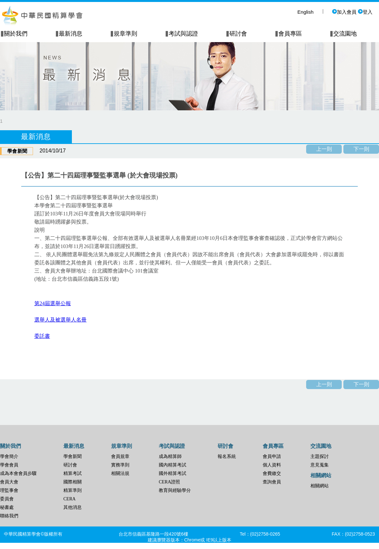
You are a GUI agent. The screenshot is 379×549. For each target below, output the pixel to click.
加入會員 (344, 12)
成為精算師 (170, 456)
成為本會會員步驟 (18, 473)
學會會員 (9, 465)
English (305, 12)
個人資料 (272, 465)
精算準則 (72, 490)
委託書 (42, 336)
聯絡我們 (9, 515)
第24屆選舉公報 (52, 303)
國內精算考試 (172, 465)
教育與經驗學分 (175, 490)
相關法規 (120, 473)
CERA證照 (169, 481)
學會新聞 (72, 456)
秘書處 (7, 507)
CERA (69, 498)
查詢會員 (272, 481)
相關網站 (319, 485)
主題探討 (319, 456)
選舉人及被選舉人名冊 (60, 319)
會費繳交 (272, 473)
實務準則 (120, 465)
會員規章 (120, 456)
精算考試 (72, 473)
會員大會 (9, 481)
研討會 (70, 465)
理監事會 (9, 490)
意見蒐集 (319, 465)
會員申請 (272, 456)
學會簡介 (9, 456)
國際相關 (72, 481)
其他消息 (72, 507)
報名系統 (227, 456)
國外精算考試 (172, 473)
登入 (365, 12)
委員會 (7, 498)
